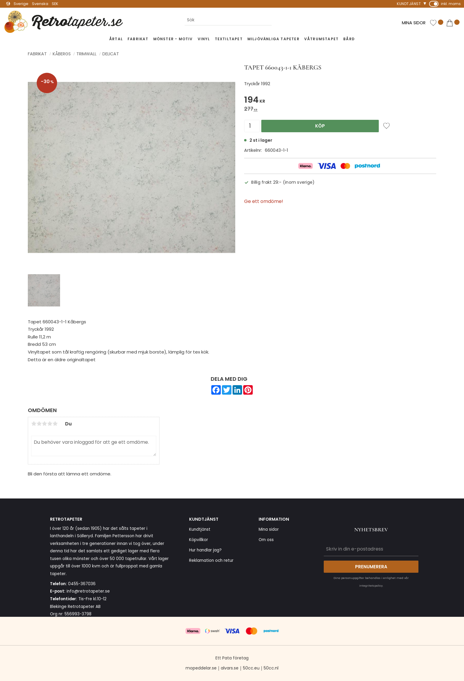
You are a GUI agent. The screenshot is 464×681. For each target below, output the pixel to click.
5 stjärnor (55, 423)
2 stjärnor (39, 423)
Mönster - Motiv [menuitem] (173, 38)
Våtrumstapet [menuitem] (321, 38)
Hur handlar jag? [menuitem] (205, 550)
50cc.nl (271, 668)
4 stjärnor (49, 423)
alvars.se (230, 668)
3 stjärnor (44, 423)
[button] (436, 23)
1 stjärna (33, 423)
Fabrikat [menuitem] (138, 38)
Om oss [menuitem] (266, 540)
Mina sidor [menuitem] (269, 529)
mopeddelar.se (201, 668)
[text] (340, 100)
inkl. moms (451, 3)
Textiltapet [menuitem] (229, 38)
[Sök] (276, 20)
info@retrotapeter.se (88, 591)
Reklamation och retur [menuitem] (211, 560)
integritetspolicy (371, 586)
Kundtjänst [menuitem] (409, 3)
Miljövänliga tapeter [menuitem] (273, 38)
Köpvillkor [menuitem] (198, 540)
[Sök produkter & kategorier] (228, 20)
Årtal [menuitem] (116, 38)
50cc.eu (251, 668)
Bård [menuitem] (349, 38)
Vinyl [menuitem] (204, 38)
